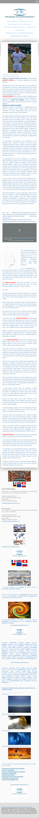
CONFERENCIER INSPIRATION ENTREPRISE (13, 768)
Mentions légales (4, 807)
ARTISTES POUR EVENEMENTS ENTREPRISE (13, 771)
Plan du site (30, 807)
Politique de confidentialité (13, 807)
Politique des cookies (23, 807)
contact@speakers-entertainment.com (11, 503)
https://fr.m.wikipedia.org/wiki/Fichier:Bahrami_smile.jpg (10, 76)
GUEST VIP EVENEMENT (8, 770)
